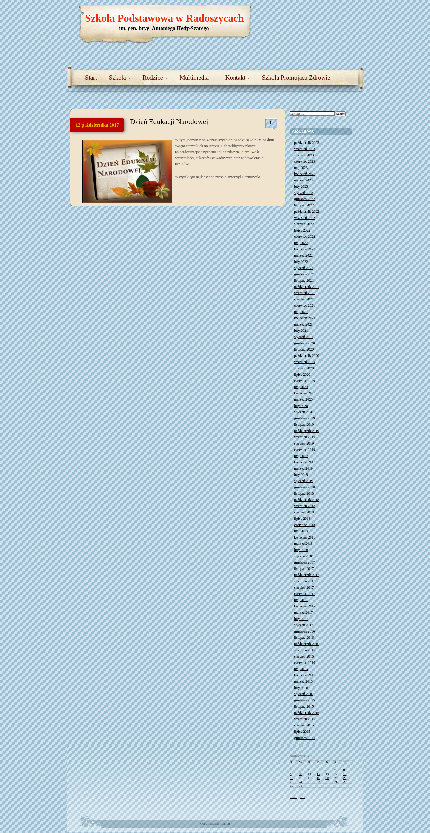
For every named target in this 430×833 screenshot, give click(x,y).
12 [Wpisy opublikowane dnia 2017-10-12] (318, 774)
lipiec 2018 (302, 518)
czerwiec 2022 (304, 237)
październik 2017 (306, 575)
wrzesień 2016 (304, 650)
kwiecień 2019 (304, 462)
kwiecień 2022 (304, 249)
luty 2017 (301, 619)
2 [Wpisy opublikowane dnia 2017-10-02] (291, 770)
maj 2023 (301, 168)
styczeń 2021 (303, 337)
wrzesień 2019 (304, 437)
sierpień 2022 (304, 224)
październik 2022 (306, 211)
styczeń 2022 (303, 268)
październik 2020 (306, 356)
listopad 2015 (304, 706)
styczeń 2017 (303, 625)
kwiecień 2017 (304, 606)
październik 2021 (306, 287)
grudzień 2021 (304, 274)
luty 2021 (301, 330)
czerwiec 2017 (304, 594)
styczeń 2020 (303, 412)
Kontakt (237, 77)
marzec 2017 (303, 612)
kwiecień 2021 (304, 318)
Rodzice (155, 77)
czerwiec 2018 (304, 525)
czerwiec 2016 (304, 663)
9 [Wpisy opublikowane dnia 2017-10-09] (291, 774)
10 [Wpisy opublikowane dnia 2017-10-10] (300, 774)
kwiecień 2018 (304, 537)
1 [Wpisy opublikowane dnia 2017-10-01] (344, 766)
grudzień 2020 (304, 343)
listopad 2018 (304, 493)
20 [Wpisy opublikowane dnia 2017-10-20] (327, 778)
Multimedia (196, 77)
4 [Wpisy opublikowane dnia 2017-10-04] (309, 770)
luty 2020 (301, 406)
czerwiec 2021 (304, 305)
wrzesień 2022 (304, 218)
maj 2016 (301, 669)
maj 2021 (301, 312)
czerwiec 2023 (304, 161)
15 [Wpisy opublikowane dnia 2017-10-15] (344, 774)
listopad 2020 (304, 349)
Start (91, 77)
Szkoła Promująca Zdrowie (296, 77)
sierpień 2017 (304, 587)
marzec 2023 (303, 180)
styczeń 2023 (303, 193)
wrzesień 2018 (304, 506)
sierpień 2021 (304, 299)
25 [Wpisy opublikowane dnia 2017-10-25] (309, 781)
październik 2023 (306, 143)
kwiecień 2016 (304, 675)
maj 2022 (301, 243)
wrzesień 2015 (304, 719)
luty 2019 (301, 475)
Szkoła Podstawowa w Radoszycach (164, 18)
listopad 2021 (304, 280)
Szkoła (119, 77)
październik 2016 (306, 644)
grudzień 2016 (304, 631)
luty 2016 (301, 688)
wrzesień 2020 (304, 362)
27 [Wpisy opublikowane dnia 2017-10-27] (327, 781)
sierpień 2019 (304, 443)
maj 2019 (301, 456)
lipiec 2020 (302, 374)
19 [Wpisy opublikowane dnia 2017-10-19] (318, 778)
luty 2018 (301, 550)
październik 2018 (306, 500)
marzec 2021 (303, 324)
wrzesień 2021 (304, 293)
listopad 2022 (304, 205)
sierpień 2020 (304, 368)
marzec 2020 (303, 399)
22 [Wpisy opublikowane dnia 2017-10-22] (344, 778)
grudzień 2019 (304, 418)
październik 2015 (306, 713)
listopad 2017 (304, 569)
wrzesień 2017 (304, 581)
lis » (302, 797)
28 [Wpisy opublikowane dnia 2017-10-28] (336, 781)
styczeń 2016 (303, 694)
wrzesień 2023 (304, 149)
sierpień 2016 (304, 656)
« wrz (293, 797)
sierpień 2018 (304, 512)
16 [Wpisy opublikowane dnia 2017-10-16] (291, 778)
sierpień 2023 (304, 155)
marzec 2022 (303, 255)
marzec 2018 (303, 544)
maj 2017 (301, 600)
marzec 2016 (303, 681)
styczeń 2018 (303, 556)
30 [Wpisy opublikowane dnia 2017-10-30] (291, 785)
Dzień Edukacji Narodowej (169, 121)
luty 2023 (301, 186)
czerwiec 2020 (304, 381)
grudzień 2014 (304, 738)
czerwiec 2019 (304, 450)
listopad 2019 (304, 424)
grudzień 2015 (304, 700)
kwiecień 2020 (304, 393)
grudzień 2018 (304, 487)
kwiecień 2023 (304, 174)
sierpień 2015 (304, 725)
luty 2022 (301, 262)
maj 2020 (301, 387)
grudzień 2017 (304, 562)
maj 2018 (301, 531)
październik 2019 (306, 431)
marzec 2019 (303, 468)
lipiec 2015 (302, 731)
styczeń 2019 (303, 481)
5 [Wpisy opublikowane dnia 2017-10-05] (318, 770)
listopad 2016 (304, 637)
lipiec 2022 (302, 230)
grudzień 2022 (304, 199)
